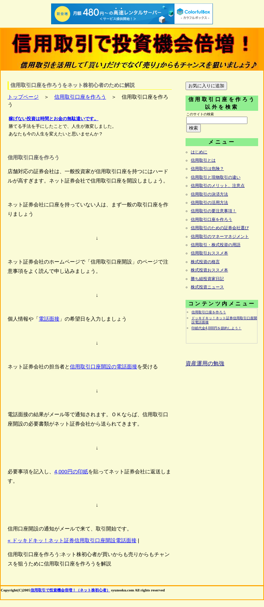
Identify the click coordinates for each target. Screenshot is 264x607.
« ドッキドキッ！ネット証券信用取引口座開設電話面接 (72, 540)
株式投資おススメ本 (209, 270)
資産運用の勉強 (205, 363)
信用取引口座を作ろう (80, 97)
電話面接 (49, 319)
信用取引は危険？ (207, 168)
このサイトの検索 (200, 114)
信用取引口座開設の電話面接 (103, 366)
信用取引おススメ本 (209, 253)
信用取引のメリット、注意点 (218, 185)
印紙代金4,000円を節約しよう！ (216, 328)
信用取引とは (203, 160)
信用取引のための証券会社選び (220, 227)
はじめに (199, 152)
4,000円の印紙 (71, 471)
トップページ (23, 97)
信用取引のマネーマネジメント (220, 236)
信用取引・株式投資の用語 (216, 244)
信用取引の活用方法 (209, 202)
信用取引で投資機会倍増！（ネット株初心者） (70, 590)
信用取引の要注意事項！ (213, 210)
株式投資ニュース (207, 287)
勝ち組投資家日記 (207, 278)
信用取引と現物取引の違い (216, 177)
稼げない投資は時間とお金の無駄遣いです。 (53, 118)
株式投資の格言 (205, 261)
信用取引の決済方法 (209, 194)
